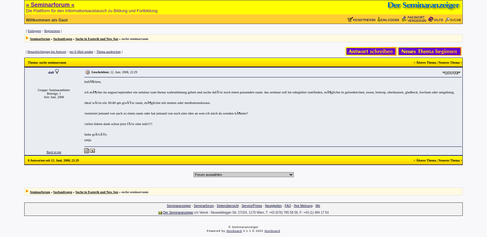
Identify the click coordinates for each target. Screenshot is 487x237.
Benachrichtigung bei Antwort (46, 51)
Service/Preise (251, 206)
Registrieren (52, 31)
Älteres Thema (426, 62)
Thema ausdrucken (108, 51)
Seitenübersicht (228, 206)
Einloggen (34, 31)
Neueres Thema (449, 62)
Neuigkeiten (273, 206)
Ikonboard (234, 231)
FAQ (288, 206)
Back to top (54, 152)
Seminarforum (40, 39)
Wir (318, 206)
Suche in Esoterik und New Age (96, 39)
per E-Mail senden (81, 51)
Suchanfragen (62, 39)
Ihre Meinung (303, 206)
